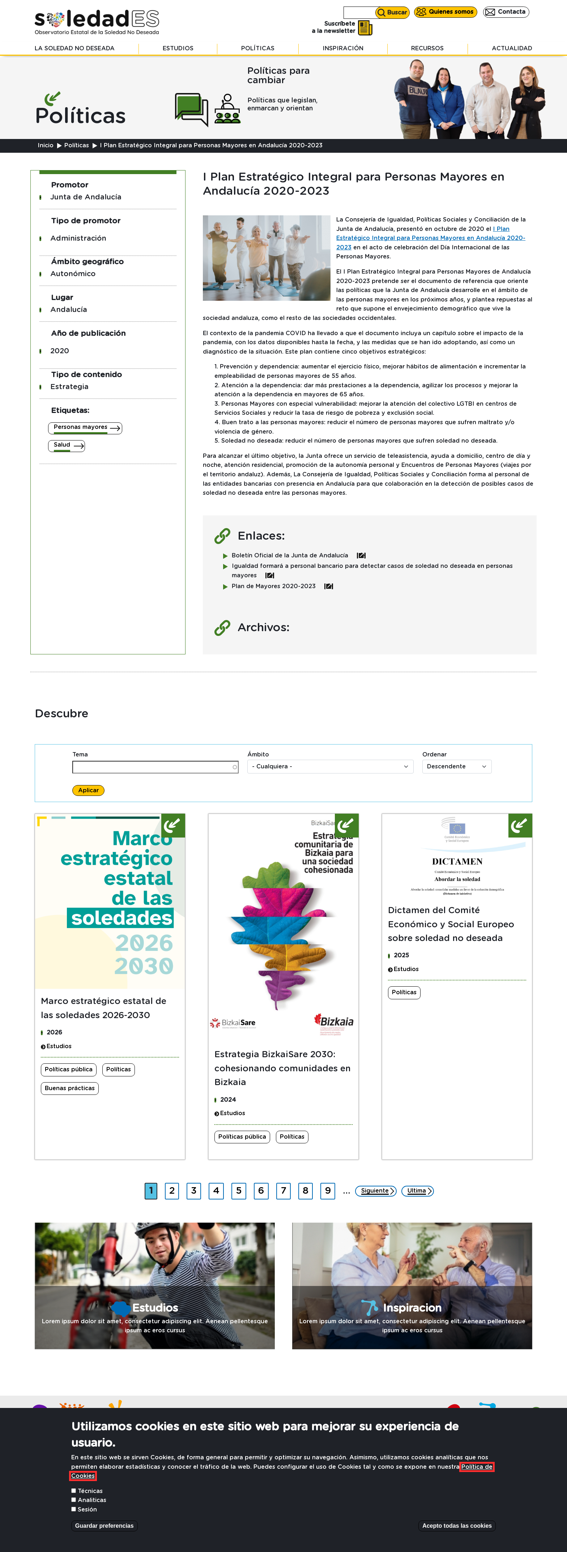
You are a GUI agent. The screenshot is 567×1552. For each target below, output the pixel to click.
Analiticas (92, 1500)
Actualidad (512, 48)
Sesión (87, 1510)
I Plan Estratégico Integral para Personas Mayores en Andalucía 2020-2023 (430, 238)
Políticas (257, 48)
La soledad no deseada (75, 48)
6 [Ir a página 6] (263, 1189)
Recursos (427, 48)
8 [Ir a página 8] (307, 1189)
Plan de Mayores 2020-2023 (282, 586)
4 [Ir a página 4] (218, 1189)
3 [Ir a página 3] (196, 1189)
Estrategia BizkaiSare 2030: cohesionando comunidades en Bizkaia (282, 1068)
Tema (80, 755)
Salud (62, 445)
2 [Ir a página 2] (174, 1189)
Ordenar (434, 755)
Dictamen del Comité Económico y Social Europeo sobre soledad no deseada (451, 924)
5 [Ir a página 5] (240, 1189)
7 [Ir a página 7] (285, 1189)
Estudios (178, 48)
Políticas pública (69, 1069)
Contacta (511, 12)
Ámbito (258, 755)
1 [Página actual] (153, 1189)
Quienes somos (451, 12)
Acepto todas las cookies (457, 1526)
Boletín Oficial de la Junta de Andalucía (299, 555)
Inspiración (343, 48)
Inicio (46, 145)
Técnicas (90, 1491)
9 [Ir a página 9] (329, 1189)
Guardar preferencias (104, 1526)
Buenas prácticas (70, 1088)
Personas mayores (80, 427)
